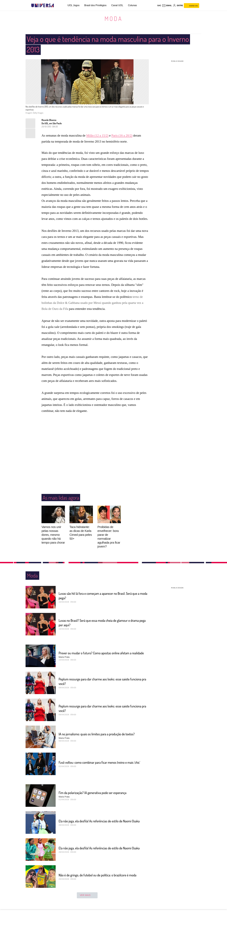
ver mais (87, 895)
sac (159, 6)
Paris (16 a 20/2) (121, 135)
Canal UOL (117, 5)
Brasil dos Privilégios (95, 5)
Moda (113, 18)
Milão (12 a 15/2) (97, 135)
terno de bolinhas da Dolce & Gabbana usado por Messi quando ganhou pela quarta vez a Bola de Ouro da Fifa (92, 303)
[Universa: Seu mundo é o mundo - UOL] (42, 5)
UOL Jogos (73, 5)
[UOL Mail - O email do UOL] (167, 5)
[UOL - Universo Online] (56, 5)
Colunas (132, 5)
